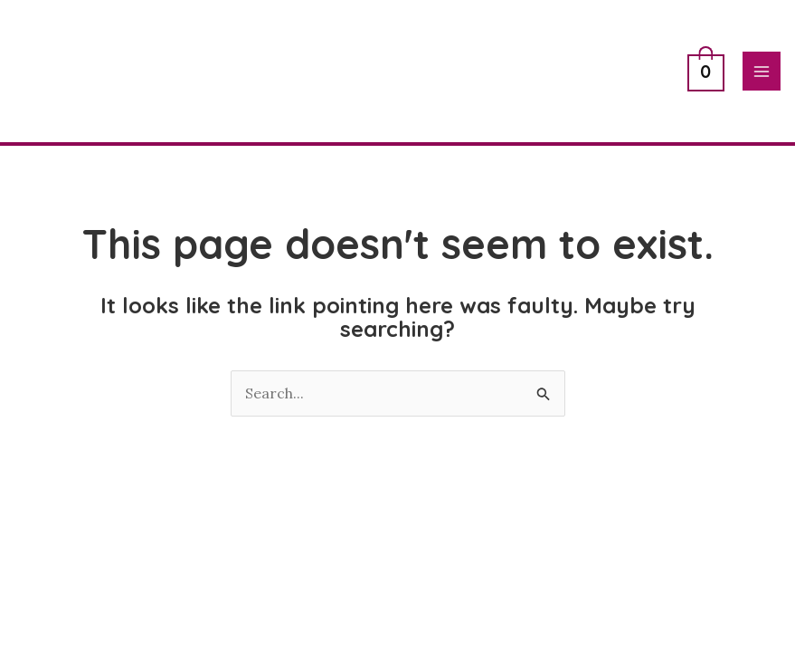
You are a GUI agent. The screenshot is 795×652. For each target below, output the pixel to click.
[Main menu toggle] (762, 71)
